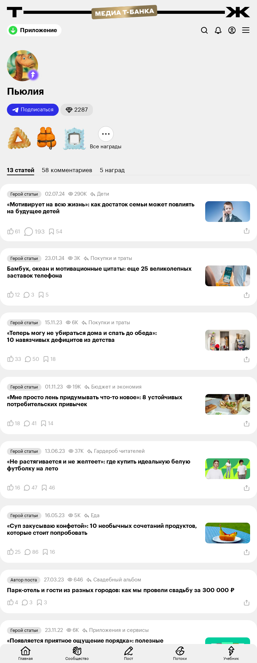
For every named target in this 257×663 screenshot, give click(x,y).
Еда (91, 516)
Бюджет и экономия (113, 387)
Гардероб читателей (116, 451)
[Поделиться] (246, 230)
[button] (33, 75)
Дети (99, 194)
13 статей (20, 170)
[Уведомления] (218, 30)
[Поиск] (204, 30)
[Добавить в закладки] (55, 232)
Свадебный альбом (113, 580)
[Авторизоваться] (232, 30)
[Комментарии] (34, 232)
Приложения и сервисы (115, 630)
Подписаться (33, 109)
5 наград (112, 170)
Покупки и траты (108, 258)
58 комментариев (67, 170)
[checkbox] (245, 30)
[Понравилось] (13, 232)
